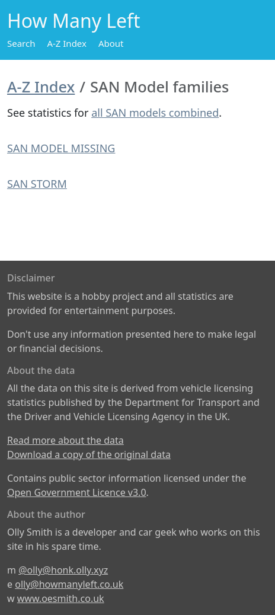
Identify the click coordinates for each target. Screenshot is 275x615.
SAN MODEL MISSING (61, 148)
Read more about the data (65, 440)
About (111, 43)
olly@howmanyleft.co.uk (69, 584)
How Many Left (73, 20)
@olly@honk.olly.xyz (63, 569)
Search (21, 43)
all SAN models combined (155, 112)
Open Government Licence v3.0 (76, 492)
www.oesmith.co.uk (60, 598)
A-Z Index (67, 43)
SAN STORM (37, 184)
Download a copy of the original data (89, 454)
